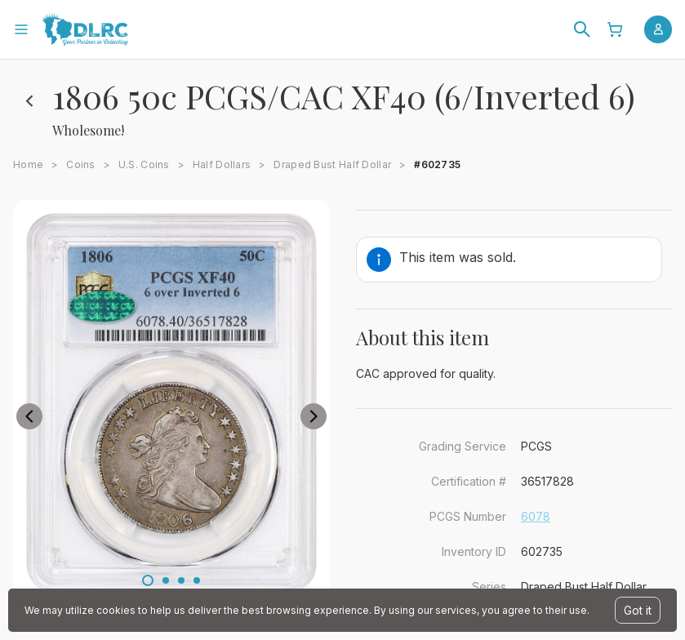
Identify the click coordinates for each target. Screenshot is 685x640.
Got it (638, 610)
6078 (535, 516)
